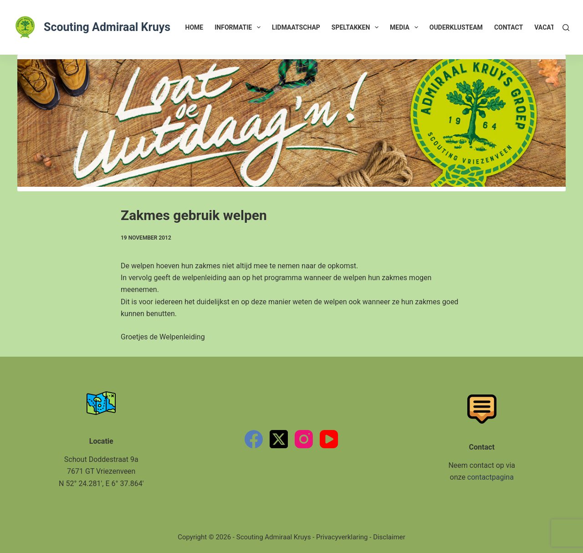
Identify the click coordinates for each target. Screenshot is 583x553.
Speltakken (357, 27)
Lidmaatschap (296, 27)
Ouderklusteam (456, 27)
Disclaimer (389, 537)
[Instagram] (304, 439)
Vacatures (552, 27)
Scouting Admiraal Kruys (107, 27)
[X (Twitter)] (279, 439)
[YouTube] (329, 439)
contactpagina (490, 477)
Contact (508, 27)
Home (194, 27)
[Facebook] (254, 439)
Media (406, 27)
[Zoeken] (566, 27)
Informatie (239, 27)
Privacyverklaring (342, 537)
